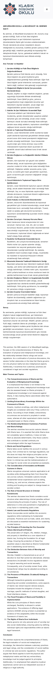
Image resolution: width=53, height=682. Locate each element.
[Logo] (18, 3)
